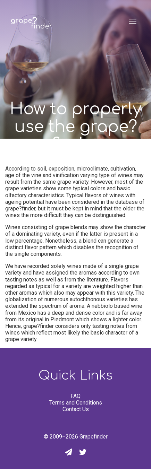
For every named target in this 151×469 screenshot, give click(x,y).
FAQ (75, 396)
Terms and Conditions (75, 402)
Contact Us (75, 409)
